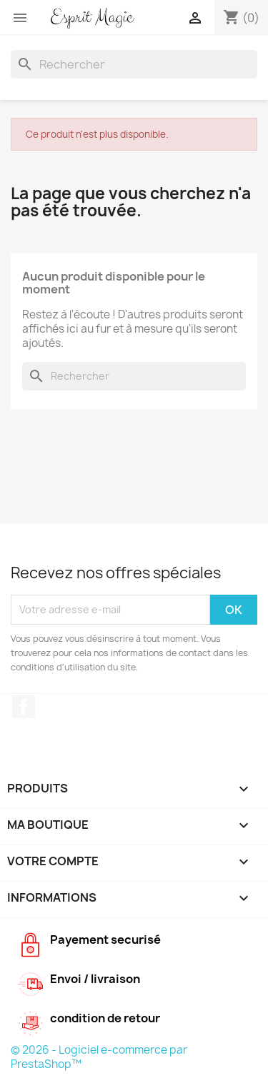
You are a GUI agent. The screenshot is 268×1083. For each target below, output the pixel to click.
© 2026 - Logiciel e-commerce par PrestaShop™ (99, 1057)
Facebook (23, 706)
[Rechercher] (134, 64)
